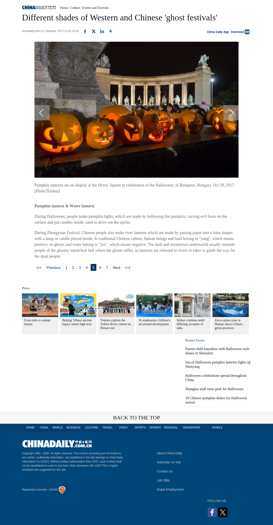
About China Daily (169, 453)
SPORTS (140, 427)
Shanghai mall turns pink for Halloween (214, 389)
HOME (30, 427)
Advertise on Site (169, 462)
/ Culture (74, 8)
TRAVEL (107, 427)
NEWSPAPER (191, 427)
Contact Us (165, 471)
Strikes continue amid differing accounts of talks (190, 324)
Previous (53, 268)
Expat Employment (170, 489)
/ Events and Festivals (95, 8)
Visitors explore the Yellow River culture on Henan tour (115, 324)
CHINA (44, 427)
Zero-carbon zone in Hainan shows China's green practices (229, 324)
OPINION (155, 427)
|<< (39, 268)
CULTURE (91, 427)
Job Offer (163, 480)
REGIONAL (171, 427)
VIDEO (123, 427)
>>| (127, 268)
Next (116, 268)
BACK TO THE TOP (136, 418)
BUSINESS (73, 427)
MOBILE (217, 427)
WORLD (58, 427)
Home (64, 8)
